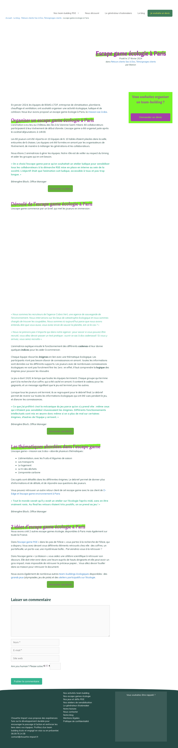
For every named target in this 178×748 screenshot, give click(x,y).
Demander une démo (60, 431)
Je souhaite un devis (160, 13)
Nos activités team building (76, 693)
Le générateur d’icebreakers (118, 13)
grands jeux (17, 577)
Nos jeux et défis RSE (73, 699)
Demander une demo (60, 584)
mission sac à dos (97, 111)
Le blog (141, 13)
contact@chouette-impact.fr (24, 736)
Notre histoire (69, 708)
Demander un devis (60, 188)
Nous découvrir (92, 13)
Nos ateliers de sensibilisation (77, 702)
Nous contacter (70, 711)
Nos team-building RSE (68, 13)
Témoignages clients (146, 61)
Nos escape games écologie (77, 696)
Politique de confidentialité (76, 721)
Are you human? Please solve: (36, 666)
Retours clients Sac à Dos (123, 61)
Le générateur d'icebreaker (76, 705)
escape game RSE (28, 541)
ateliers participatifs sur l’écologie (77, 577)
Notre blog (68, 715)
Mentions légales (71, 718)
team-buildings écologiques (74, 573)
